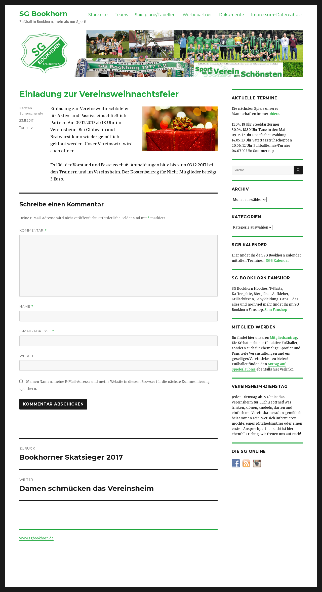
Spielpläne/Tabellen (155, 14)
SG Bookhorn (43, 13)
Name (26, 306)
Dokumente (231, 14)
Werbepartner (197, 14)
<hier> (274, 114)
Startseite (98, 14)
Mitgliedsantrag (283, 338)
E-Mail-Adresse (36, 331)
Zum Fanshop (275, 310)
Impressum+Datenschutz (277, 14)
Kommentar (33, 230)
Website (27, 356)
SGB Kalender (277, 260)
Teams (121, 14)
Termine (26, 127)
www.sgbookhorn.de (36, 538)
